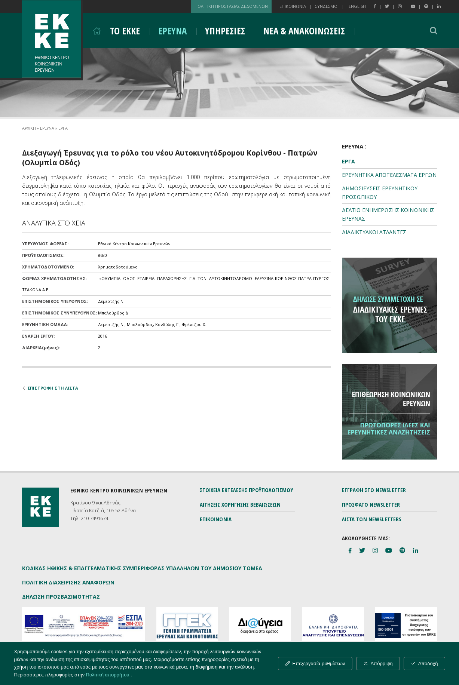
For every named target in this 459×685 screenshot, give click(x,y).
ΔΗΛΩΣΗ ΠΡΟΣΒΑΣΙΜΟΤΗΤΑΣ (61, 596)
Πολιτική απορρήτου (108, 675)
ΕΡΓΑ (63, 128)
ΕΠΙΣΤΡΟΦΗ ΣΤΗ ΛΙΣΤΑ (50, 388)
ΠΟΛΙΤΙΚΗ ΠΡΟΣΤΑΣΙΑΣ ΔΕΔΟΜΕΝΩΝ (231, 6)
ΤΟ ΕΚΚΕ (125, 30)
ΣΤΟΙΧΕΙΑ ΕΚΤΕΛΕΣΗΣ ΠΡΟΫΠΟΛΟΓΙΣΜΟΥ (246, 490)
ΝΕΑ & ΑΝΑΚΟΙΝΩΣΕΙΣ (304, 30)
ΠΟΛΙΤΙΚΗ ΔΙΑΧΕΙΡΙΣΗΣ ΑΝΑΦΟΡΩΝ (68, 582)
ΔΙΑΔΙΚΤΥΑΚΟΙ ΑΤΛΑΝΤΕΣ (374, 232)
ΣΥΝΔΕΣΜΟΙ (327, 6)
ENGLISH (357, 6)
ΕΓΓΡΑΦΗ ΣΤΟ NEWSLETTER (374, 490)
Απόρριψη (378, 663)
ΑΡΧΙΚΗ (29, 128)
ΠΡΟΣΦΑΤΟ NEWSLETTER (371, 504)
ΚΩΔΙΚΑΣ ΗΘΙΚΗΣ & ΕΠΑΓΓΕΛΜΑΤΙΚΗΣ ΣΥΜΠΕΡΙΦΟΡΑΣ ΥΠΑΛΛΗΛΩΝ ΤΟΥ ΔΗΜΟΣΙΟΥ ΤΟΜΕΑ (142, 568)
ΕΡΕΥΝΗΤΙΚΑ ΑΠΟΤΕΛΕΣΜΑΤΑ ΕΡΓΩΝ (389, 174)
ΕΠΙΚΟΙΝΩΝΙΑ (292, 6)
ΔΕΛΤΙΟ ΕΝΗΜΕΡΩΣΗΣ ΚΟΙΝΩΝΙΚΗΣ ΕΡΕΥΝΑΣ (388, 214)
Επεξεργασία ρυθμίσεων (315, 663)
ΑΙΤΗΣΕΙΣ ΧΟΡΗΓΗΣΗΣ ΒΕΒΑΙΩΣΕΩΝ (240, 504)
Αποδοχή (424, 663)
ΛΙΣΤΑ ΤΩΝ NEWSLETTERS (371, 519)
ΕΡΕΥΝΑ (172, 30)
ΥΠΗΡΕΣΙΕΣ (225, 30)
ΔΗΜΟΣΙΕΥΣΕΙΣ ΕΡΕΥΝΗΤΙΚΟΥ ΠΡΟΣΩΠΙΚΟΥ (379, 192)
